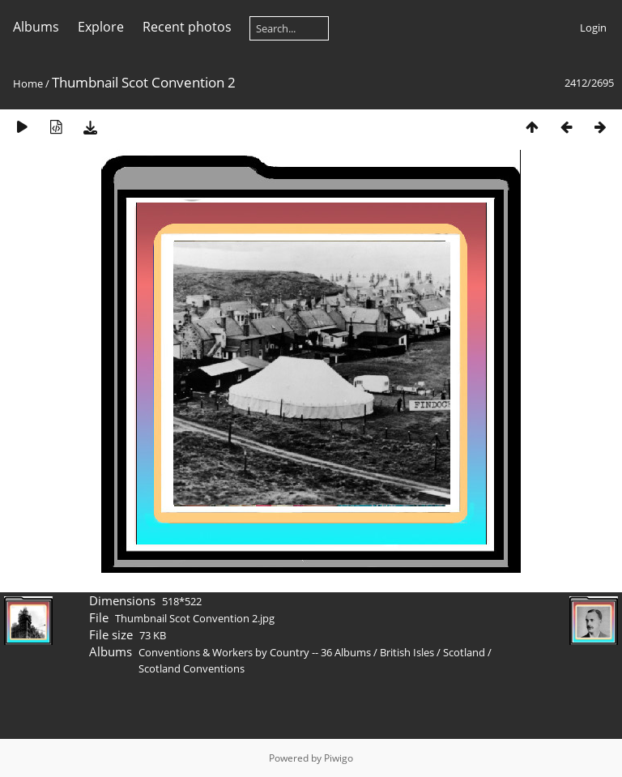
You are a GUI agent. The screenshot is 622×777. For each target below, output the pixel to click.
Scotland (464, 652)
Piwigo (338, 758)
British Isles (407, 652)
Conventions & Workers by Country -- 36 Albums (254, 652)
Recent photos (187, 27)
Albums (36, 27)
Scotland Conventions (191, 668)
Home (28, 83)
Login (593, 27)
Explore (101, 27)
